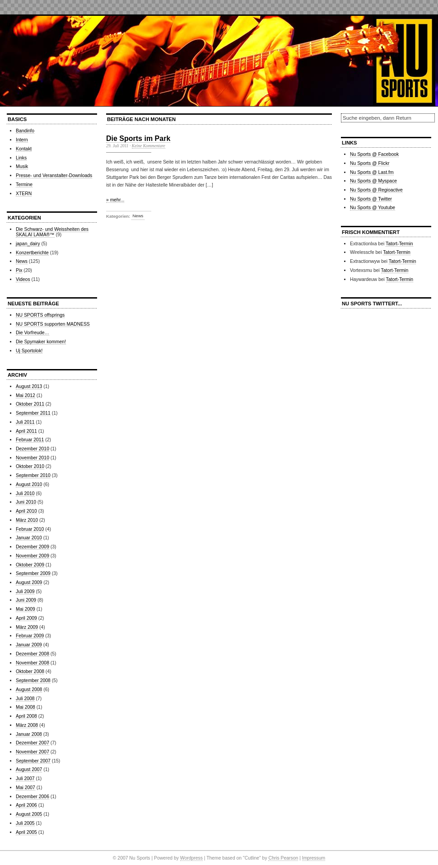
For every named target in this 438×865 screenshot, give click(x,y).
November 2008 (32, 662)
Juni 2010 (26, 502)
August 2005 (29, 814)
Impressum (313, 858)
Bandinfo (25, 130)
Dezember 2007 (32, 742)
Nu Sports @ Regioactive (376, 189)
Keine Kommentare (148, 145)
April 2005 (26, 832)
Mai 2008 (25, 707)
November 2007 (32, 751)
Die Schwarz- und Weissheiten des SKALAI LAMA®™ (52, 232)
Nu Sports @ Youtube (372, 207)
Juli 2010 (25, 493)
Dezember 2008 (32, 653)
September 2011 (33, 413)
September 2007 (33, 760)
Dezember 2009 (32, 546)
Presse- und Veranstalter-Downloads (54, 175)
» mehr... (115, 199)
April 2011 (26, 431)
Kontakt (24, 148)
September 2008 (33, 680)
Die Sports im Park (138, 138)
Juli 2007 (25, 778)
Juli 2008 (25, 698)
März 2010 (27, 520)
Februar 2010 (30, 529)
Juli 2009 (25, 591)
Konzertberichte (32, 252)
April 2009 (26, 618)
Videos (23, 279)
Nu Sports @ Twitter (371, 198)
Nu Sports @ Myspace (373, 180)
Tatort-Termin (399, 243)
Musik (22, 166)
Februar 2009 (30, 635)
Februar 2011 (30, 439)
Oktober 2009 (30, 564)
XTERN (24, 193)
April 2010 (26, 511)
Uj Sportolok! (29, 350)
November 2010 (32, 457)
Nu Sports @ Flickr (369, 163)
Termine (24, 184)
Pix (19, 270)
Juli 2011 (25, 422)
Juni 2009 (26, 600)
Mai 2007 (25, 787)
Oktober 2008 (30, 671)
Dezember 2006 (32, 796)
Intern (22, 139)
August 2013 (29, 386)
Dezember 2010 (32, 448)
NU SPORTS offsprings (40, 315)
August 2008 (29, 689)
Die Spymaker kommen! (41, 341)
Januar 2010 (29, 537)
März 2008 (27, 725)
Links (21, 157)
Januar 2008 (29, 734)
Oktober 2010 (30, 466)
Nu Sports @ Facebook (374, 154)
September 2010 (33, 475)
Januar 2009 (29, 644)
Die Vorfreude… (32, 332)
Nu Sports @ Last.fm (372, 172)
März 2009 (27, 627)
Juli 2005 (25, 823)
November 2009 (32, 555)
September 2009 (33, 573)
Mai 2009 (25, 609)
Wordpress (191, 858)
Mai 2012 (25, 395)
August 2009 (29, 582)
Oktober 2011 (30, 404)
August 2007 (29, 769)
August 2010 (29, 484)
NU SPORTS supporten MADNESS (53, 324)
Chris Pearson (283, 858)
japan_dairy (28, 243)
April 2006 (26, 805)
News (22, 261)
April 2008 (26, 716)
